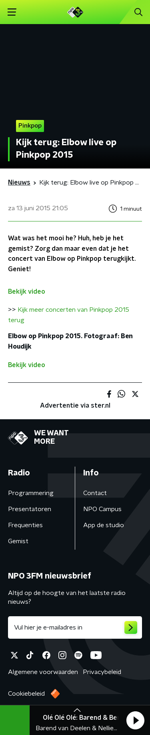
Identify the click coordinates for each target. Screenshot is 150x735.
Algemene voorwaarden (43, 672)
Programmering (31, 493)
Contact (95, 493)
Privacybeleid (102, 672)
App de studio (103, 525)
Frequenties (25, 525)
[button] (135, 720)
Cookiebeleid (26, 693)
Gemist (18, 541)
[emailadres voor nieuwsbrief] (75, 627)
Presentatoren (29, 509)
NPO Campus (102, 509)
